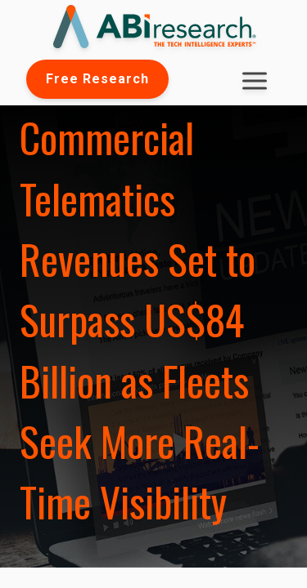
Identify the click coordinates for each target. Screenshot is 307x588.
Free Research (97, 79)
